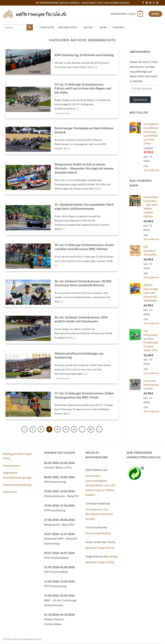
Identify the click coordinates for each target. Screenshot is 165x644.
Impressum (10, 491)
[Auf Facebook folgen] (143, 2)
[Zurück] (24, 429)
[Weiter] (99, 429)
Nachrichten (68, 27)
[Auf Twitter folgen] (147, 2)
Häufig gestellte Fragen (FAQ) (17, 456)
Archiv (89, 27)
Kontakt (119, 27)
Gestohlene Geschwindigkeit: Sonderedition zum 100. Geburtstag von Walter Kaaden (100, 485)
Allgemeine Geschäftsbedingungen (17, 475)
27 (90, 429)
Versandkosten (151, 170)
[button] (126, 14)
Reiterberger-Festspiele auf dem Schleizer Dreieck (84, 130)
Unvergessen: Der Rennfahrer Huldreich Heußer (99, 513)
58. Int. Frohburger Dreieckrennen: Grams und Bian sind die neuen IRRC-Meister (84, 247)
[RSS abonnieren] (157, 2)
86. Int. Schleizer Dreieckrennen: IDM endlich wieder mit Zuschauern (81, 319)
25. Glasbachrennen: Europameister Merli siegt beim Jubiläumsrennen (84, 206)
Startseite (47, 27)
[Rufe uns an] (154, 2)
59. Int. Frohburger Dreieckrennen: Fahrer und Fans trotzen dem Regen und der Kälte (83, 88)
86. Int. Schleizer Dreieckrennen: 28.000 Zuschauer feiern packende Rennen (83, 283)
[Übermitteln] (30, 27)
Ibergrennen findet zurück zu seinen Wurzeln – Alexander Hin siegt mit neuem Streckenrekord (84, 168)
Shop (104, 27)
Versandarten (11, 465)
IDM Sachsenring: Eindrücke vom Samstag (84, 55)
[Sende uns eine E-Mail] (150, 2)
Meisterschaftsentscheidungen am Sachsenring (79, 355)
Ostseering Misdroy (98, 533)
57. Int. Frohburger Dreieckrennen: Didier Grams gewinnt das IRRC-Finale (84, 395)
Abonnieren (140, 99)
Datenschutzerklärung (17, 484)
